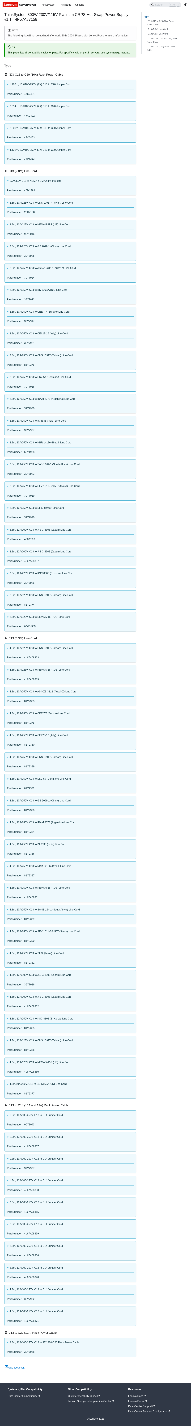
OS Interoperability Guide (84, 1396)
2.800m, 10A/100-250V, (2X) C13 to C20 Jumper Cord (40, 128)
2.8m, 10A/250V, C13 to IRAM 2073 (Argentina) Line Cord (43, 399)
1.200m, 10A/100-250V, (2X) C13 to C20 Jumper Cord (40, 84)
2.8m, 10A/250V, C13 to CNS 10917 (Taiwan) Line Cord (41, 355)
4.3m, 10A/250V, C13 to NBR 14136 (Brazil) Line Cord (40, 866)
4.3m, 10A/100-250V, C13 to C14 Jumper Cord (36, 1289)
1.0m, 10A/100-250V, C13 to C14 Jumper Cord (36, 1115)
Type (146, 16)
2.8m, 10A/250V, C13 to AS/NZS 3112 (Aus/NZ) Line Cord (43, 268)
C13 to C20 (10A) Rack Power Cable (161, 48)
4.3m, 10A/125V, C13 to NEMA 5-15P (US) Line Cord (40, 669)
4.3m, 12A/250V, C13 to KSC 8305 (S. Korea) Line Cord (41, 1018)
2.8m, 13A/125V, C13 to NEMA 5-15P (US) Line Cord (40, 617)
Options (79, 4)
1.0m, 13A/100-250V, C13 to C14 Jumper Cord (36, 1137)
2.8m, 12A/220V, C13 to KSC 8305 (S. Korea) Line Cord (41, 573)
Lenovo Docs (137, 1396)
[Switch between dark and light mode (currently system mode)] (185, 4)
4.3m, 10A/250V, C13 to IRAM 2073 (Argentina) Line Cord (43, 822)
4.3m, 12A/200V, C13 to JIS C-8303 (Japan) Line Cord (41, 996)
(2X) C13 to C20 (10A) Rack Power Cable (160, 23)
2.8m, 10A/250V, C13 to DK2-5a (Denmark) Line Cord (40, 377)
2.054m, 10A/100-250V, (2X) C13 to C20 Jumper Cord (40, 106)
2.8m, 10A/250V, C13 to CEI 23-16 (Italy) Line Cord (39, 333)
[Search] (165, 4)
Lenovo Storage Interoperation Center (91, 1401)
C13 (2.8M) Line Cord (158, 29)
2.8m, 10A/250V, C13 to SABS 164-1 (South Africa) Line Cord (45, 464)
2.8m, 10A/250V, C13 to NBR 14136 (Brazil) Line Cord (40, 442)
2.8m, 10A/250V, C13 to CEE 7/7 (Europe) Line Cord (40, 311)
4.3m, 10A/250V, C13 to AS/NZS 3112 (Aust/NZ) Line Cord (43, 691)
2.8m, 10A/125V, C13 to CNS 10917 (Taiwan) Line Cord (41, 202)
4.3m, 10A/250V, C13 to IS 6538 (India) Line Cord (38, 844)
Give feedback (14, 1367)
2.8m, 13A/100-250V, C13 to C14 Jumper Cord (36, 1267)
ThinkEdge (65, 4)
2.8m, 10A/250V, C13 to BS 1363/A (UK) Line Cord (39, 290)
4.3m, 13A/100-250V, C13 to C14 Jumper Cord (36, 1311)
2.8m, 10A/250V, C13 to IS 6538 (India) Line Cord (38, 420)
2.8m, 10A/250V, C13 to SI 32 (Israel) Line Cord (37, 508)
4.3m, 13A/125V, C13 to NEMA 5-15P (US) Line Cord (40, 1062)
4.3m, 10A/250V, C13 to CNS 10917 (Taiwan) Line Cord (41, 757)
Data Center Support (141, 1406)
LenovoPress (96, 35)
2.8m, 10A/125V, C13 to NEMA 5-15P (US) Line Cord (40, 224)
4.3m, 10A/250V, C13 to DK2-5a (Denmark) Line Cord (40, 778)
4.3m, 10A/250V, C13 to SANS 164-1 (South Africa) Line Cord (45, 909)
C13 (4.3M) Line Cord (158, 34)
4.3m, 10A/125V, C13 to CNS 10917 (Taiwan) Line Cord (41, 648)
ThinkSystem (47, 4)
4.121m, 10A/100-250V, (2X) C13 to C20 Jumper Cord (40, 150)
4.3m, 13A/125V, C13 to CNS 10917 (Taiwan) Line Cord (41, 1040)
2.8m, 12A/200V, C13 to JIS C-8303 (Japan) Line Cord (41, 551)
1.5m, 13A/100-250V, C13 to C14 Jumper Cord (36, 1180)
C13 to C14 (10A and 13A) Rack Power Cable (162, 40)
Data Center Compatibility (24, 1396)
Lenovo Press (137, 1401)
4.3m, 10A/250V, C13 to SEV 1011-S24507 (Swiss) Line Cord (45, 931)
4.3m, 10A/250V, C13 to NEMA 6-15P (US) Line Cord (40, 887)
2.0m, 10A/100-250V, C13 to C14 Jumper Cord (36, 1202)
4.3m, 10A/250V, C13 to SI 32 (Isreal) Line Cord (37, 953)
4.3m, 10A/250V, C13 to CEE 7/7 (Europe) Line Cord (40, 713)
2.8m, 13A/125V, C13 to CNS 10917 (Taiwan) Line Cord (41, 595)
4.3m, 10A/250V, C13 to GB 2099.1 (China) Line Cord (40, 800)
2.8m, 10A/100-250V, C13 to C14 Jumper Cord (36, 1246)
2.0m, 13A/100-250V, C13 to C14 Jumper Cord (36, 1224)
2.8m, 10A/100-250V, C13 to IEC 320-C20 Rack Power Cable (44, 1342)
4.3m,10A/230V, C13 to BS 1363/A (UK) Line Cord (38, 1084)
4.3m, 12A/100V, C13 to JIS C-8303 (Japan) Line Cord (41, 975)
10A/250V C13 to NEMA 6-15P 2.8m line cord (35, 180)
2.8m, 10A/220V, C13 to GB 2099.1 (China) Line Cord (40, 246)
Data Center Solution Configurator (149, 1411)
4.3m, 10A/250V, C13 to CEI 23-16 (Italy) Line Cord (39, 735)
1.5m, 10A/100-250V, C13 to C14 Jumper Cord (36, 1158)
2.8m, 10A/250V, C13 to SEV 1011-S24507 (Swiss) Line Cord (45, 486)
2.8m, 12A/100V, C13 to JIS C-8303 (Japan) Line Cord (41, 529)
